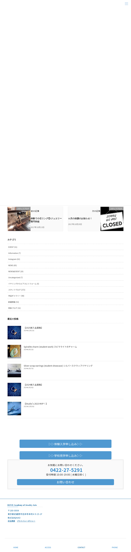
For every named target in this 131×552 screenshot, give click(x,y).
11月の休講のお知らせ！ (80, 218)
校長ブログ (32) (14, 307)
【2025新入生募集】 (33, 327)
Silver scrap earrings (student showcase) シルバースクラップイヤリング (56, 365)
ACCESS (48, 547)
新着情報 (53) (13, 301)
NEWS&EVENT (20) (15, 271)
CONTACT (81, 547)
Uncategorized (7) (15, 277)
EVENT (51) (12, 246)
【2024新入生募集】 (33, 384)
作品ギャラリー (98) (16, 295)
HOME (15, 547)
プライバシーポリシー (26, 520)
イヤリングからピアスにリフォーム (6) (23, 283)
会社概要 (11, 520)
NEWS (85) (12, 265)
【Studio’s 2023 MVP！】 (35, 403)
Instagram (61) (14, 259)
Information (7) (14, 252)
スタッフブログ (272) (16, 289)
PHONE (115, 547)
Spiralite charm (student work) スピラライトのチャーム (49, 346)
